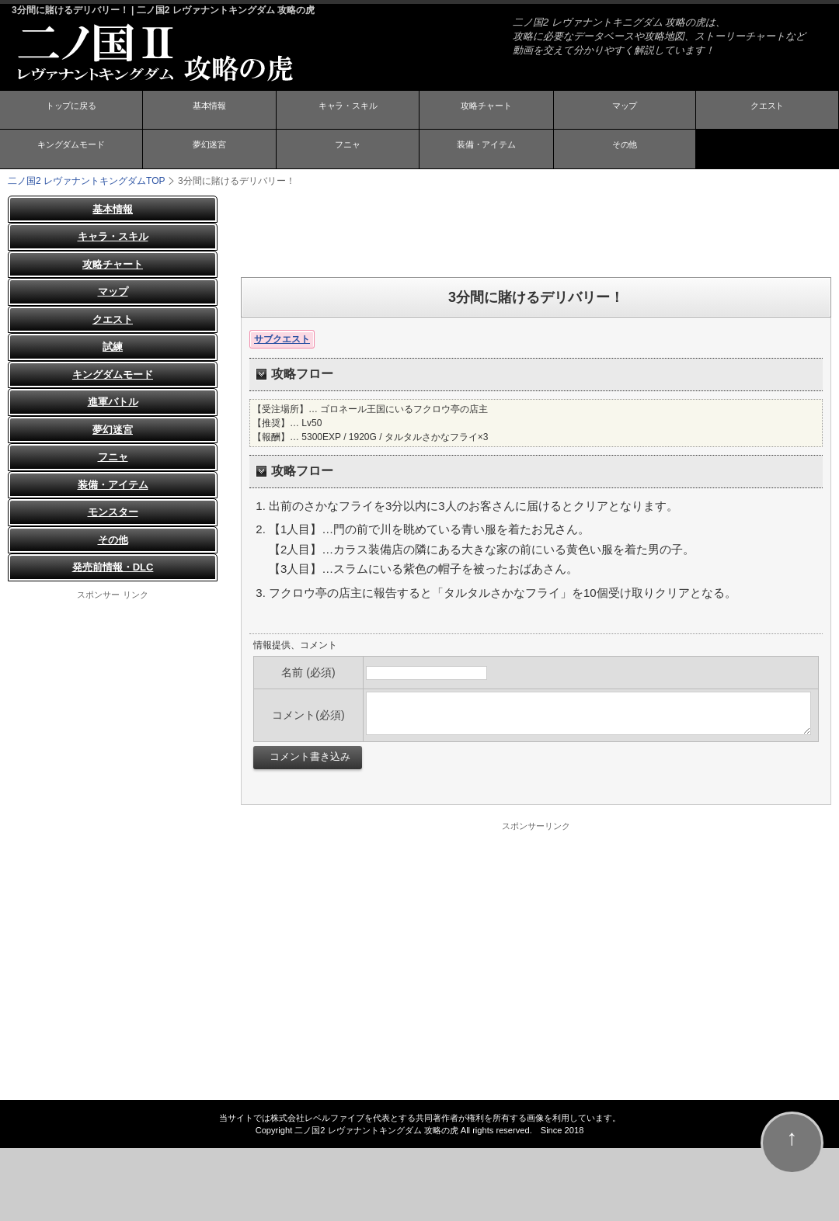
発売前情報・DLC (113, 567)
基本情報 (209, 111)
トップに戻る (71, 111)
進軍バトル (113, 402)
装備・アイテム (486, 149)
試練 (113, 346)
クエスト (767, 111)
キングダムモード (70, 149)
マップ (625, 111)
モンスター (113, 512)
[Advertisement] (536, 230)
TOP (86, 180)
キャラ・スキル (348, 111)
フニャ (348, 149)
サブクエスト (282, 338)
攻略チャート (486, 111)
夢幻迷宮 (209, 149)
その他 (625, 149)
